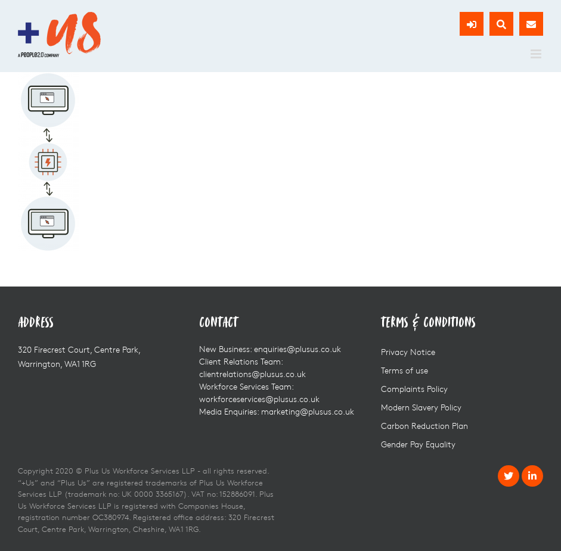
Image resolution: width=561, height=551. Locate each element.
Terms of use (404, 370)
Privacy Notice (408, 352)
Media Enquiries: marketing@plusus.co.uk (276, 411)
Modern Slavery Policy (421, 407)
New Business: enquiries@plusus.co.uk (270, 349)
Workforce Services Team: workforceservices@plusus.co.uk (259, 392)
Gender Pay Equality (418, 444)
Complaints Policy (414, 389)
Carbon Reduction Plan (424, 426)
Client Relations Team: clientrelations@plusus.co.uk (252, 367)
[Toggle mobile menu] (537, 54)
